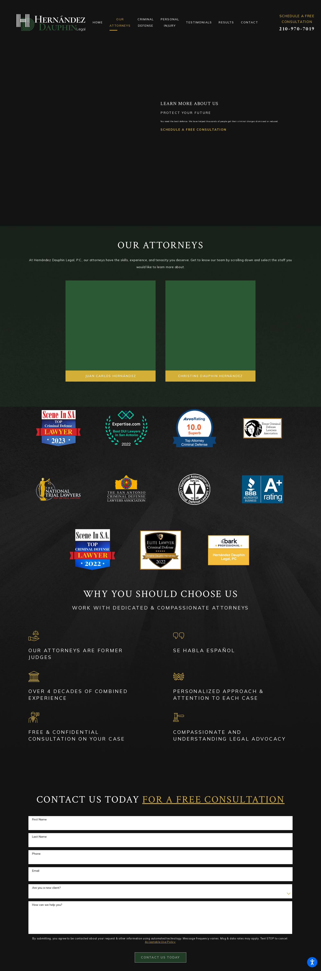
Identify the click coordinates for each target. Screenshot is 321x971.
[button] (312, 962)
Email (35, 871)
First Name (39, 819)
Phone (36, 853)
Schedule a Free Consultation (193, 141)
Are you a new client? (46, 888)
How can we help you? (47, 905)
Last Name (39, 836)
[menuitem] (101, 22)
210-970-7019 (297, 29)
